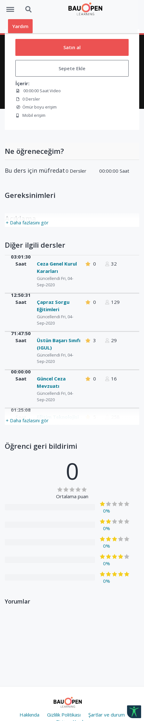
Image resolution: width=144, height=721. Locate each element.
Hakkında (29, 714)
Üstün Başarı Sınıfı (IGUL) (58, 344)
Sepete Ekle (72, 68)
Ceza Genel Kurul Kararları (57, 267)
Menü (12, 6)
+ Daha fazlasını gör (27, 222)
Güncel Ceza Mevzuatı (51, 382)
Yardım (20, 26)
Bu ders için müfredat (35, 170)
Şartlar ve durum (106, 714)
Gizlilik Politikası (64, 714)
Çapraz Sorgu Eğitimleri (53, 305)
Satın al (72, 47)
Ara (29, 10)
